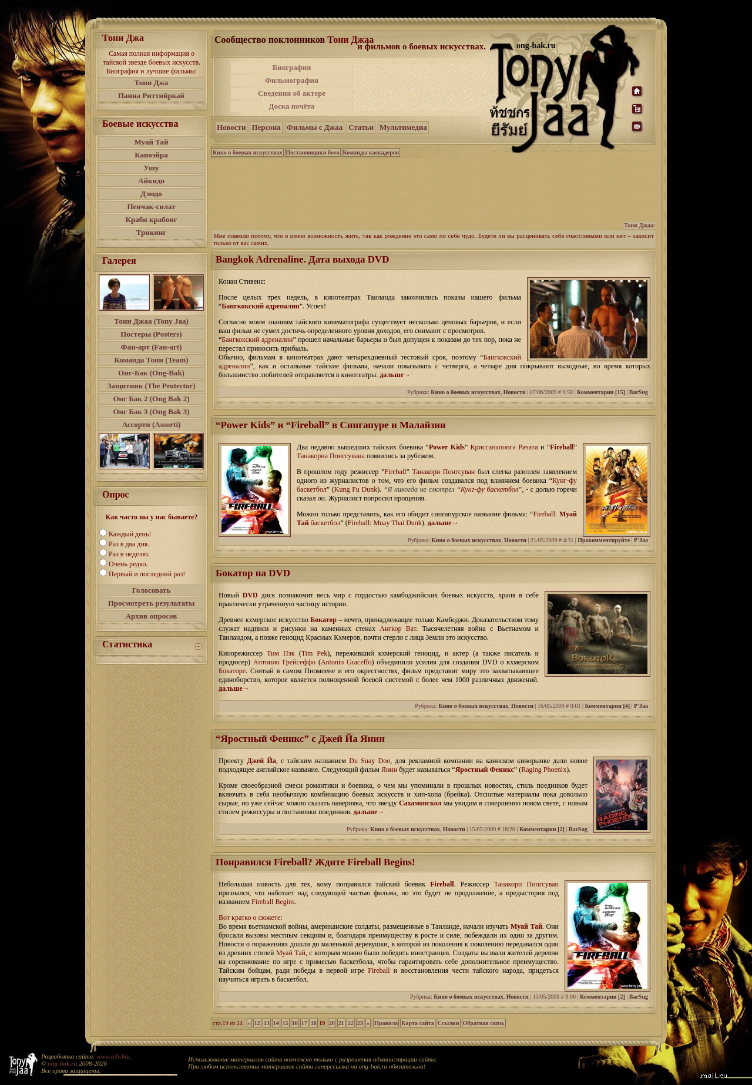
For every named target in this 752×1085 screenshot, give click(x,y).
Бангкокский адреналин (260, 306)
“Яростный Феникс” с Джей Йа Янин (300, 738)
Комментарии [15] (601, 392)
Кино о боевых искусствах (248, 152)
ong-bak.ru (62, 1063)
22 (351, 1023)
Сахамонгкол (420, 803)
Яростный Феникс (484, 769)
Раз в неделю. (129, 554)
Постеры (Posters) (151, 334)
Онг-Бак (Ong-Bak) (151, 372)
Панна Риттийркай (151, 95)
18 (314, 1023)
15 (285, 1023)
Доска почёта (291, 106)
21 (341, 1023)
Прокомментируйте (604, 540)
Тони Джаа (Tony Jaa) (151, 321)
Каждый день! (130, 534)
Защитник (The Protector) (152, 385)
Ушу (151, 167)
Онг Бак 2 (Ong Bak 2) (151, 398)
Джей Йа (261, 761)
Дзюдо (151, 193)
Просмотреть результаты (151, 603)
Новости (231, 127)
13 (267, 1023)
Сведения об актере (291, 93)
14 (276, 1023)
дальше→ (395, 375)
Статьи (361, 127)
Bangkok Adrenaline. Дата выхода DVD (303, 259)
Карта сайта (417, 1023)
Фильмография (291, 80)
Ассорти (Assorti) (151, 424)
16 (295, 1023)
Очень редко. (128, 564)
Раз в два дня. (129, 544)
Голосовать (151, 590)
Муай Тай (151, 141)
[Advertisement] (422, 87)
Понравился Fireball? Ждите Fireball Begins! (315, 862)
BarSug (638, 392)
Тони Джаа (350, 40)
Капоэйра (151, 154)
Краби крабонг (151, 219)
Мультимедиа (403, 127)
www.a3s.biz (113, 1056)
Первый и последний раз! (147, 574)
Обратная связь (484, 1023)
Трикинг (151, 232)
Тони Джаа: (639, 225)
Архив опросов (151, 616)
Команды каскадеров (371, 152)
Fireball (561, 447)
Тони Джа (152, 82)
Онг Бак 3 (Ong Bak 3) (151, 411)
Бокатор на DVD (253, 573)
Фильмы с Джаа (315, 127)
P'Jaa (641, 540)
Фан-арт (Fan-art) (151, 346)
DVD (250, 595)
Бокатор (323, 620)
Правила (386, 1023)
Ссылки (448, 1023)
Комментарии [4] (607, 706)
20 (332, 1023)
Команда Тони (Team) (151, 359)
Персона (265, 127)
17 (304, 1023)
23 (360, 1023)
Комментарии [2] (542, 829)
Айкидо (151, 180)
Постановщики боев (313, 152)
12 (257, 1023)
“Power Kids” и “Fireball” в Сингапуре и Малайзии (331, 425)
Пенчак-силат (151, 206)
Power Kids (447, 447)
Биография (292, 67)
